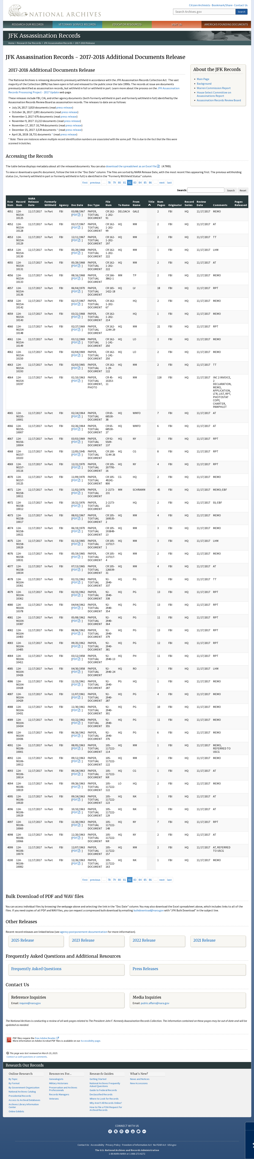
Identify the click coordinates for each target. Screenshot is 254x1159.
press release (64, 107)
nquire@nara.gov (30, 1003)
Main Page (203, 79)
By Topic (13, 1079)
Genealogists (56, 1079)
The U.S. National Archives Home (54, 10)
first (85, 182)
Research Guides (102, 1073)
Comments (220, 205)
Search (241, 11)
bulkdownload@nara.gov (148, 910)
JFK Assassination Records (58, 43)
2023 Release (83, 940)
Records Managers (59, 1094)
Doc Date (77, 205)
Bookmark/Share (222, 5)
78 (109, 182)
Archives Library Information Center (24, 1106)
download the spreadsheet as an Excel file (131, 166)
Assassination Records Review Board (219, 100)
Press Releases (145, 969)
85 (145, 182)
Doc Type (94, 205)
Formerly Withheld (50, 203)
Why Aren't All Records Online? (106, 1102)
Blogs (138, 1131)
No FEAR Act (159, 1144)
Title (151, 203)
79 (114, 182)
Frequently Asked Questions (36, 969)
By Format (14, 1083)
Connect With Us (127, 1125)
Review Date (201, 203)
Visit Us (177, 24)
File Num (109, 203)
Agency (64, 205)
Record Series (189, 203)
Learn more (222, 1152)
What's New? (139, 1073)
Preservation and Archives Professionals (63, 1089)
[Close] (250, 1126)
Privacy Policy (113, 1144)
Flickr (144, 1131)
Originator (175, 205)
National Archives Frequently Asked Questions (105, 1085)
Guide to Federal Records (103, 1090)
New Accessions (139, 1083)
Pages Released (241, 203)
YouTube (133, 1131)
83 (134, 182)
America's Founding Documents (226, 24)
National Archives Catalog (22, 1091)
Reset (243, 190)
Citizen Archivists (199, 5)
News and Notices (139, 1079)
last (169, 182)
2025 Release (22, 940)
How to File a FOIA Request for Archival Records (106, 1109)
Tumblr (127, 1131)
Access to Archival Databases (24, 1100)
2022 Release (144, 940)
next (162, 182)
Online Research (20, 1073)
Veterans (54, 1098)
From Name (136, 203)
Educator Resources (127, 24)
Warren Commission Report (214, 88)
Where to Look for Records (104, 1098)
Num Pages (161, 203)
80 (119, 182)
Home (11, 43)
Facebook (110, 1131)
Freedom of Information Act (137, 1144)
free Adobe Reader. (47, 1038)
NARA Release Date (33, 202)
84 (140, 182)
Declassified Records (101, 1094)
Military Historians (58, 1083)
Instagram (121, 1131)
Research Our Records (28, 24)
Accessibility (97, 1144)
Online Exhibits (16, 1111)
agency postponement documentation (83, 932)
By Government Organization (24, 1087)
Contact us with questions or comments (27, 1056)
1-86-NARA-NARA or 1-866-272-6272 (127, 1153)
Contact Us (241, 5)
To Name (124, 205)
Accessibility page (90, 1040)
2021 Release (204, 940)
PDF (74, 214)
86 (150, 182)
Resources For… (60, 1073)
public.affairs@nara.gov (155, 1003)
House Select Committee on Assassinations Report (214, 94)
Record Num (20, 203)
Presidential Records (20, 1095)
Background (204, 83)
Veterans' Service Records (77, 24)
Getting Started (98, 1079)
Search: (182, 190)
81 (124, 182)
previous (95, 182)
